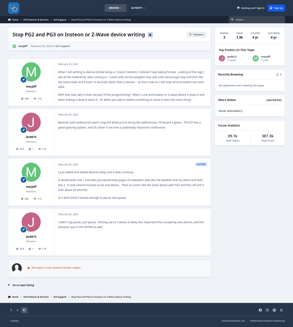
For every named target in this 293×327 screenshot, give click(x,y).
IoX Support (63, 46)
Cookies (14, 320)
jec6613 (31, 137)
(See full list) (274, 100)
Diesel (222, 111)
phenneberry (234, 111)
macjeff (22, 46)
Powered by (267, 320)
